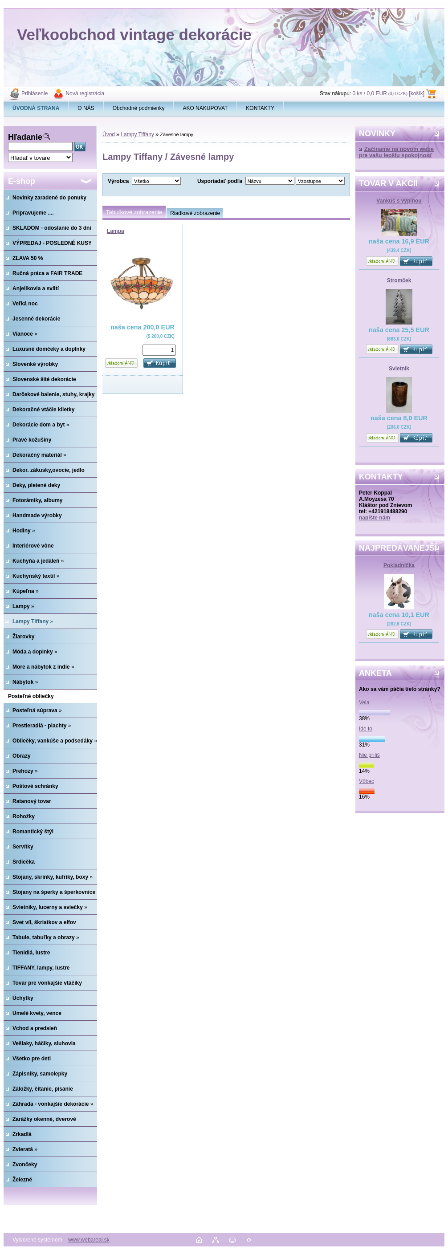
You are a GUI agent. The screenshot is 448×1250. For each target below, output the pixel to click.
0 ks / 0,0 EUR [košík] (388, 93)
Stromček (399, 280)
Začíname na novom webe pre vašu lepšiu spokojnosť (396, 152)
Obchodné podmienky (139, 108)
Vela (364, 702)
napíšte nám (374, 518)
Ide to (365, 728)
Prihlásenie (34, 93)
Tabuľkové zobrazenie (134, 212)
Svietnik (399, 368)
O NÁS (85, 108)
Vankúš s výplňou (398, 201)
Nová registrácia (84, 93)
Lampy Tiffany (137, 134)
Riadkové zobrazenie (195, 213)
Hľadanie (25, 137)
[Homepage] (36, 108)
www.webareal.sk (89, 1240)
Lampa (115, 231)
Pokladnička (399, 565)
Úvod (108, 134)
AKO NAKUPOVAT (205, 108)
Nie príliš (369, 755)
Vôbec (366, 781)
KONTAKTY (260, 108)
